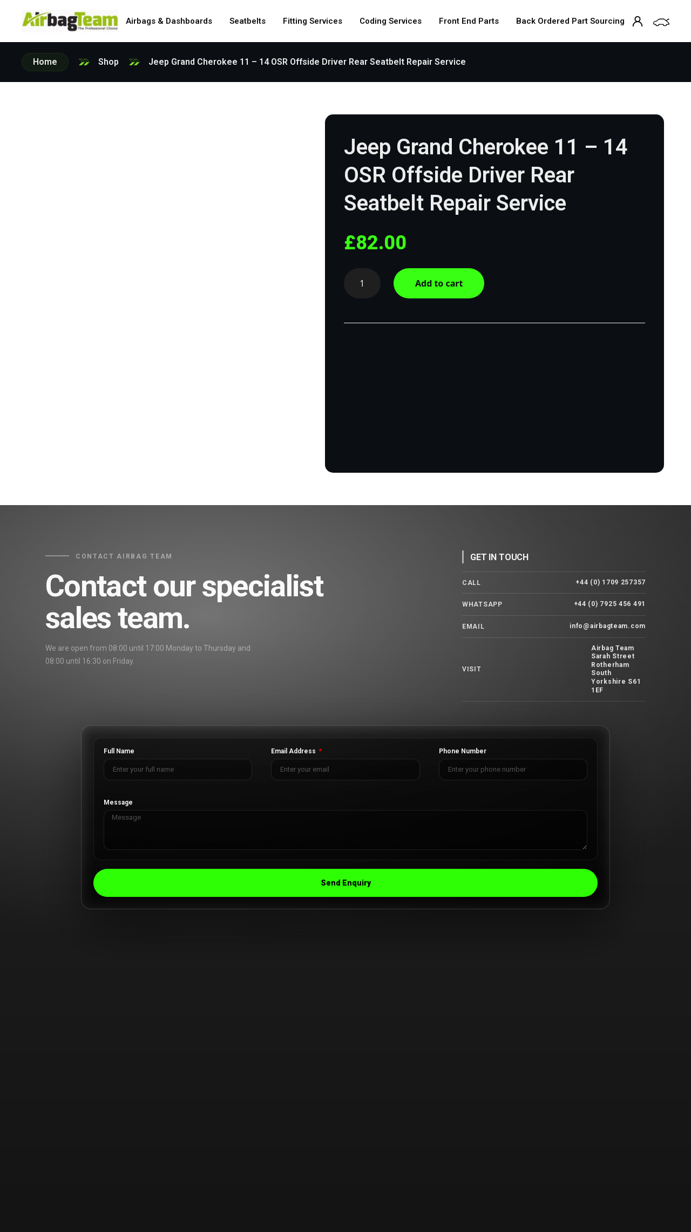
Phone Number (462, 751)
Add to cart (439, 283)
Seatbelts (247, 21)
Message (118, 802)
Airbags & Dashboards (169, 21)
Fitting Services (312, 21)
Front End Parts (469, 21)
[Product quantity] (362, 283)
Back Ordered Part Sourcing (570, 21)
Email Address (294, 751)
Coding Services (391, 21)
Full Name (119, 751)
